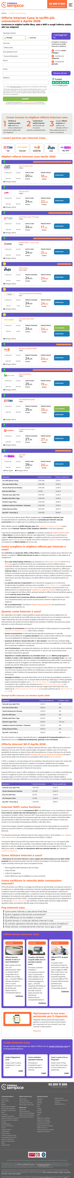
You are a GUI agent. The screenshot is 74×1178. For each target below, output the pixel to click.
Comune (6, 43)
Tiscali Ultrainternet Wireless (30, 294)
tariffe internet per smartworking (27, 689)
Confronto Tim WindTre (44, 1122)
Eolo (38, 1106)
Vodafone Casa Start (27, 429)
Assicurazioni (5, 1101)
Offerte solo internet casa (26, 1104)
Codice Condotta (6, 1129)
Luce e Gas (4, 1099)
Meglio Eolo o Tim (42, 1127)
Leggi (20, 1071)
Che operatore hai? (10, 52)
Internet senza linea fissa (26, 1117)
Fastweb (39, 1101)
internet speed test (19, 901)
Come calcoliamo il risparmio (9, 1120)
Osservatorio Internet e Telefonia (61, 1101)
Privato (9, 38)
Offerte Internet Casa (25, 1096)
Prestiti (3, 1104)
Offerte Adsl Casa (24, 1101)
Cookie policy (5, 1131)
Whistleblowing (6, 1124)
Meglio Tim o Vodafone (43, 1118)
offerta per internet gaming (52, 684)
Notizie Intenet (59, 1098)
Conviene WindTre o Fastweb (45, 1129)
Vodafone (39, 1099)
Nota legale (8, 470)
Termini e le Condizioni (29, 102)
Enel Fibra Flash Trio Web (29, 217)
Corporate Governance (7, 1116)
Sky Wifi (22, 455)
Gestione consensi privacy (8, 1135)
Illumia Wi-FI (24, 191)
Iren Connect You (26, 166)
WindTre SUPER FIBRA (28, 348)
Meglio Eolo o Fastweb (43, 1131)
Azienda (33, 38)
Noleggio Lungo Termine (8, 1110)
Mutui (3, 1102)
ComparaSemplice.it (7, 1096)
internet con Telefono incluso (16, 631)
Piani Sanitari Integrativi (8, 1108)
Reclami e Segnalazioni (8, 1141)
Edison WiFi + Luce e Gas (29, 242)
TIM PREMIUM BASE (27, 400)
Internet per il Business (26, 1102)
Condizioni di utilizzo (52, 1172)
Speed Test (22, 1109)
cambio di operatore (9, 851)
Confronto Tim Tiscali (43, 1124)
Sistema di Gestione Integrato (10, 1118)
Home (3, 13)
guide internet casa (58, 1046)
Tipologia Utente (9, 33)
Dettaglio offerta (9, 181)
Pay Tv (3, 1112)
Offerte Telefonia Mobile (8, 1106)
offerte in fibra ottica (52, 585)
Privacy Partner (5, 1133)
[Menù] (71, 4)
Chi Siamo (4, 1114)
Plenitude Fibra (25, 374)
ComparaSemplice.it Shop (8, 1137)
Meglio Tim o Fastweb (43, 1120)
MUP (44, 1172)
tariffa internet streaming (39, 682)
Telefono (6, 78)
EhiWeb (39, 1112)
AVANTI (25, 99)
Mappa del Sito (5, 1145)
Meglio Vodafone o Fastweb (45, 1125)
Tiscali (38, 1104)
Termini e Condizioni (7, 1125)
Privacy (3, 1127)
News (3, 1143)
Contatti (3, 1122)
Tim (38, 1116)
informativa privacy (15, 86)
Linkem (39, 1108)
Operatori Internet (42, 1096)
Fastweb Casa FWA (26, 319)
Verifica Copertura (24, 1111)
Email (5, 69)
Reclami (61, 1172)
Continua (19, 996)
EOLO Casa (23, 268)
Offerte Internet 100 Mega (26, 1113)
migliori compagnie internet (50, 526)
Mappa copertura (60, 1104)
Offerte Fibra (23, 1099)
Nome (5, 60)
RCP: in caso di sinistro (14, 1173)
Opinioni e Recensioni (7, 1139)
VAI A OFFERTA (59, 328)
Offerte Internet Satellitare (26, 1115)
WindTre (39, 1102)
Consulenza (59, 175)
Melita (39, 1114)
